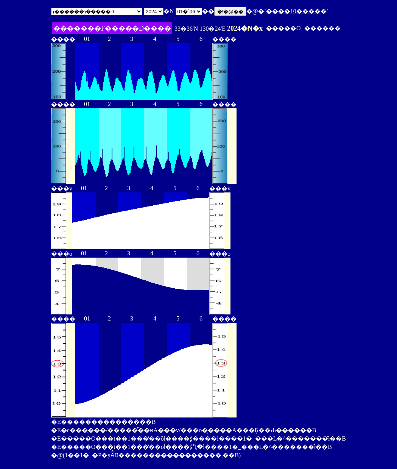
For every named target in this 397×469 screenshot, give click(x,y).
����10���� (293, 11)
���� (278, 28)
